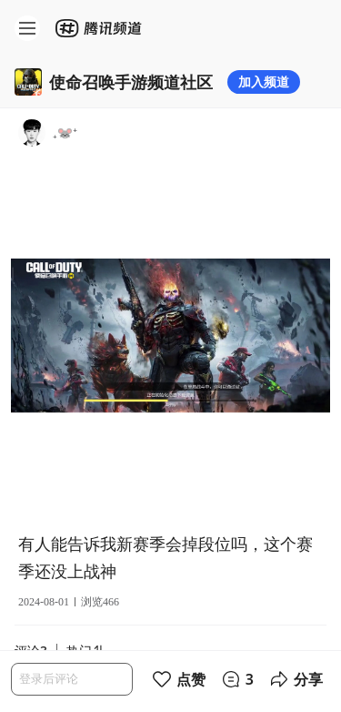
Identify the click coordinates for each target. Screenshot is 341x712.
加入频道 (263, 81)
